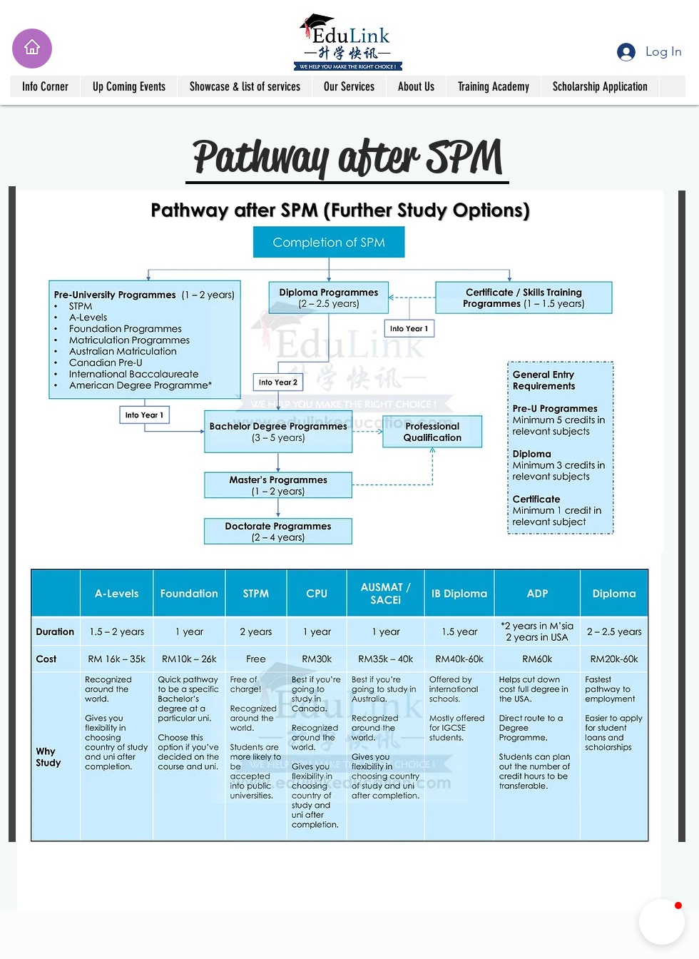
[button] (45, 86)
